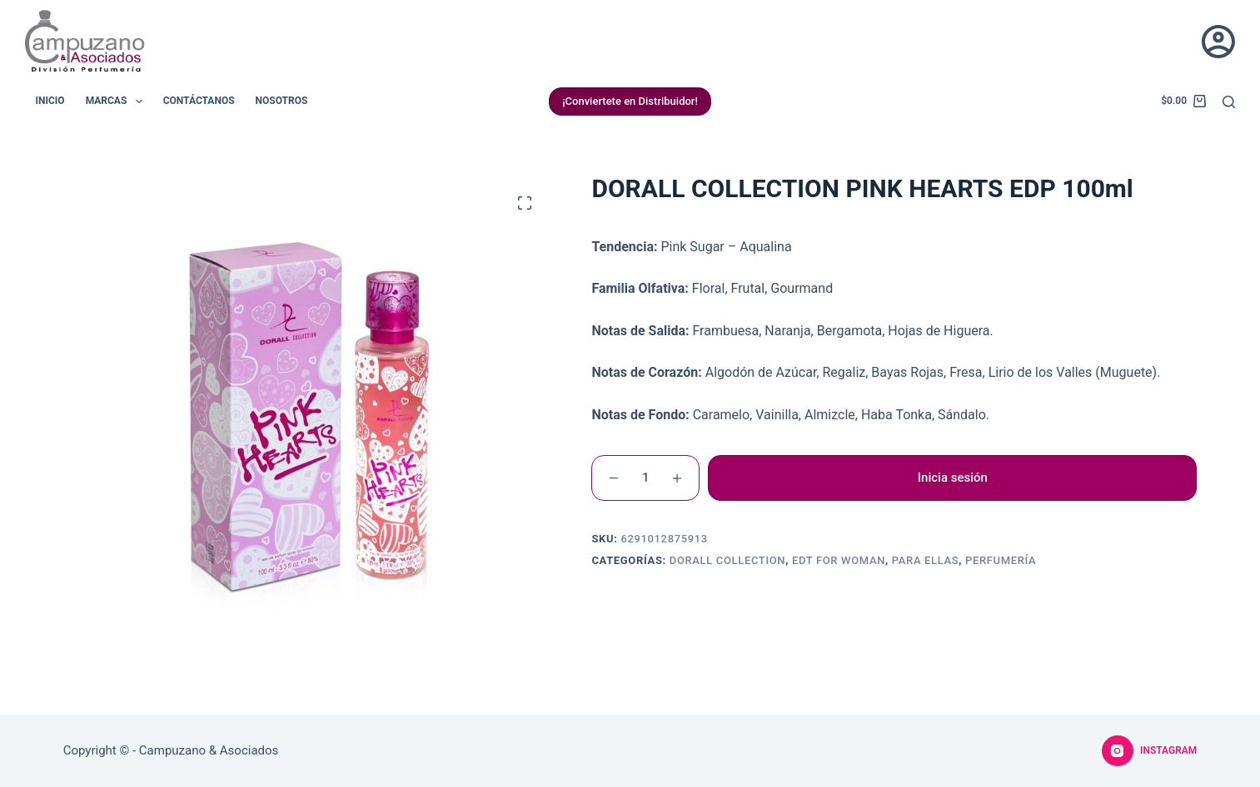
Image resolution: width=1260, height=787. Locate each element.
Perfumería (1000, 560)
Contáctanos (199, 100)
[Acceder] (1218, 41)
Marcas (117, 101)
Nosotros (282, 100)
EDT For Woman (838, 560)
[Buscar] (1229, 102)
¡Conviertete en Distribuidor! (630, 101)
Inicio (50, 100)
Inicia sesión (953, 477)
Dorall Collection (727, 560)
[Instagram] (1149, 751)
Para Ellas (925, 560)
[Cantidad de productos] (645, 478)
